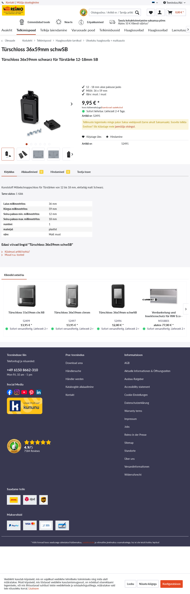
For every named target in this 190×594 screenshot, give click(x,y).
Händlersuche (73, 371)
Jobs (127, 426)
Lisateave (34, 588)
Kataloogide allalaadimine (80, 386)
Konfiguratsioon (172, 583)
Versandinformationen (136, 466)
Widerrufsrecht (133, 474)
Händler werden (75, 379)
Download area (74, 362)
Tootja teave (84, 171)
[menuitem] (115, 12)
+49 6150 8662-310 (22, 370)
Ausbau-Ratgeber (134, 379)
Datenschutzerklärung (136, 402)
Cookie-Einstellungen (136, 394)
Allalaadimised (32, 172)
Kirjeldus (9, 171)
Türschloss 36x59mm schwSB (118, 312)
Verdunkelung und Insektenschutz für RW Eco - (163, 314)
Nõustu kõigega (148, 583)
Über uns (129, 458)
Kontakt (10, 2)
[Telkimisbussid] (109, 30)
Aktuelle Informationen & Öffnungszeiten (147, 371)
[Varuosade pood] (83, 30)
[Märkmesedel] (151, 12)
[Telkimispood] (26, 30)
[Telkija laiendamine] (53, 30)
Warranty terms (133, 410)
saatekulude (88, 542)
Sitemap (129, 442)
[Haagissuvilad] (134, 30)
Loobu (130, 583)
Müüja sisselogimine (28, 2)
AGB (127, 362)
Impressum (130, 418)
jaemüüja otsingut (125, 126)
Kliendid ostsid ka (14, 275)
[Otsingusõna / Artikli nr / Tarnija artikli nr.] (115, 12)
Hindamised (60, 172)
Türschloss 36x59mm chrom (72, 312)
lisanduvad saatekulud (112, 107)
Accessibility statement (137, 386)
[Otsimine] (137, 12)
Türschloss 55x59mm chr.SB (26, 312)
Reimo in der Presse (135, 434)
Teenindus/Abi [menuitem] (173, 2)
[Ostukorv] (176, 12)
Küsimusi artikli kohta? (15, 251)
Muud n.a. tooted (12, 254)
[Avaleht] (6, 30)
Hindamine (114, 136)
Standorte (130, 450)
